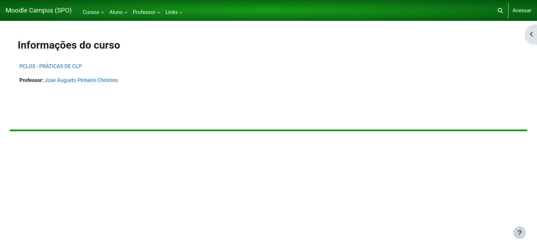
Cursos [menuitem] (91, 12)
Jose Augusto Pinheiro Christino (89, 80)
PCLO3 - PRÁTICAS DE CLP (57, 66)
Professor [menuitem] (144, 12)
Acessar (522, 10)
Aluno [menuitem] (116, 12)
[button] (500, 10)
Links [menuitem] (171, 12)
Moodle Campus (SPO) (39, 10)
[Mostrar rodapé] (519, 232)
